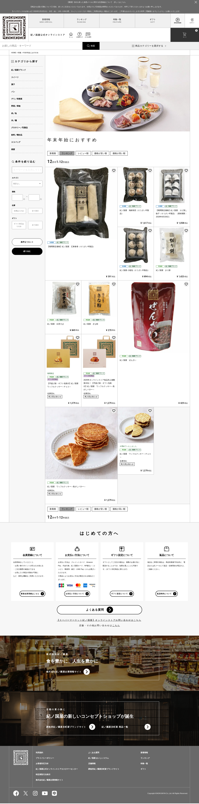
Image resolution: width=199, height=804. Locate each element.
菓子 (13, 84)
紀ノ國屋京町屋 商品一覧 (115, 727)
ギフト (153, 19)
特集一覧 (117, 19)
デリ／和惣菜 (16, 99)
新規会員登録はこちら (30, 594)
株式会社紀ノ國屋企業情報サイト (63, 672)
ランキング (82, 19)
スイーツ (15, 77)
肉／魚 (14, 113)
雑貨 (13, 149)
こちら (116, 626)
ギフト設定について (119, 594)
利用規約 (39, 753)
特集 (19, 53)
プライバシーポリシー (45, 759)
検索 (93, 46)
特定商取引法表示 (43, 775)
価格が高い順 (119, 153)
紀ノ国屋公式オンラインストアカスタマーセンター (57, 770)
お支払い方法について (75, 594)
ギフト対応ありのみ (19, 225)
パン (13, 92)
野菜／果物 (15, 106)
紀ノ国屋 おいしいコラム (98, 759)
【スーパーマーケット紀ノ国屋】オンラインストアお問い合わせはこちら (99, 620)
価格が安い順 (100, 153)
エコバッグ (15, 142)
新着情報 (46, 19)
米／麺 (14, 120)
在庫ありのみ (19, 211)
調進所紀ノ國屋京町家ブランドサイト (66, 727)
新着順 (53, 153)
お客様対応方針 (42, 764)
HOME (13, 53)
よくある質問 (95, 609)
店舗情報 (92, 764)
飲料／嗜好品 (16, 135)
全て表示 (35, 211)
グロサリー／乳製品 (19, 128)
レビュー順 (83, 153)
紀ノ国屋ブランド (18, 70)
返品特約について (164, 594)
